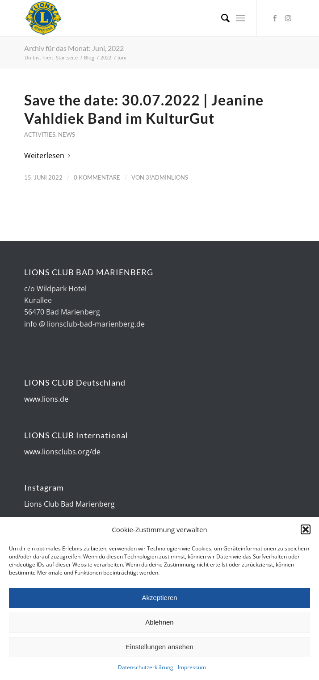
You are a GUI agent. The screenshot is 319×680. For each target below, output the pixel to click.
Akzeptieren (159, 599)
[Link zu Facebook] (274, 18)
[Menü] (240, 18)
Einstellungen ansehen (159, 648)
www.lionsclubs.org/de (62, 452)
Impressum (192, 668)
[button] (305, 530)
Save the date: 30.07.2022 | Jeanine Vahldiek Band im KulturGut (144, 109)
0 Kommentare (97, 177)
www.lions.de (46, 399)
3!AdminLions (167, 177)
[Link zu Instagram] (288, 18)
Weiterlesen (49, 155)
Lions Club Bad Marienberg (69, 504)
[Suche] (221, 18)
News (66, 134)
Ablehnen (159, 623)
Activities (39, 134)
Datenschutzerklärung (145, 668)
